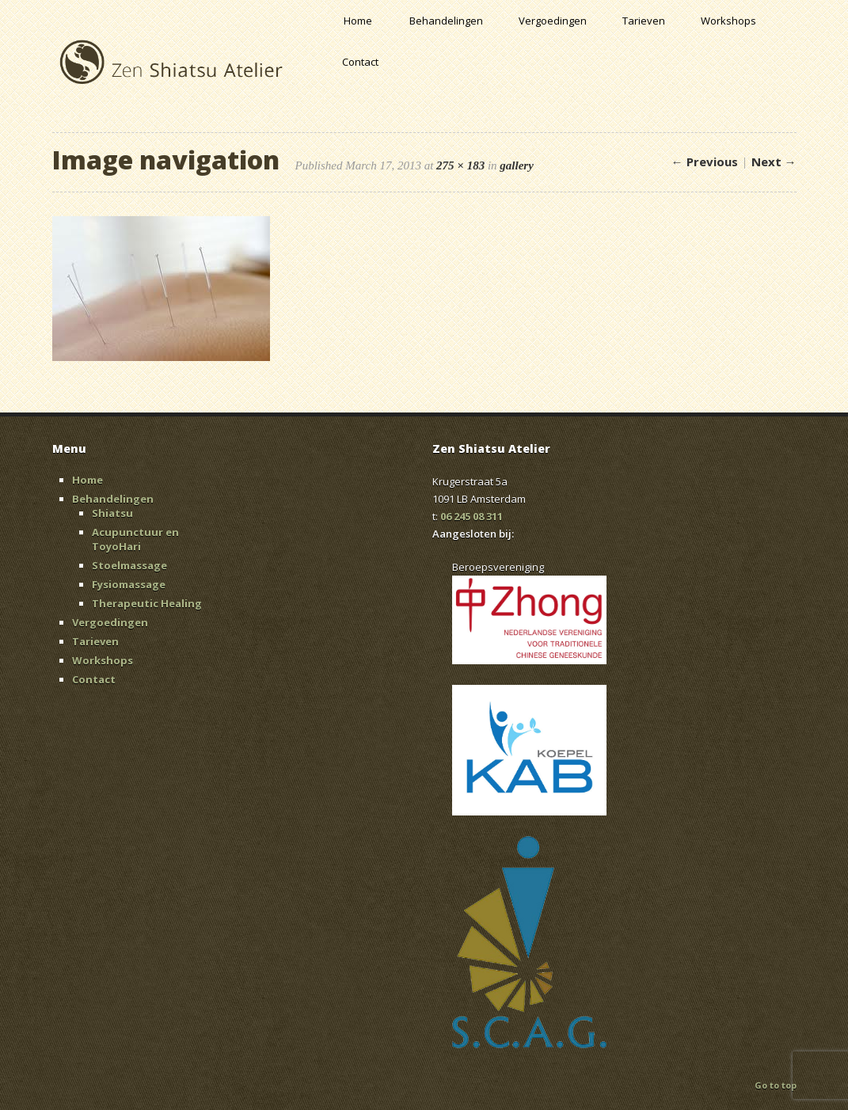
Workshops (728, 20)
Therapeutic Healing (147, 603)
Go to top (776, 1085)
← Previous (704, 161)
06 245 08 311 (471, 516)
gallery (517, 165)
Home (358, 20)
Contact (360, 62)
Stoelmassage (129, 565)
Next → (774, 161)
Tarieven (643, 20)
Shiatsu (112, 513)
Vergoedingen (553, 20)
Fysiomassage (128, 584)
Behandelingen (446, 20)
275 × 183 (460, 165)
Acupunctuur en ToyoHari (135, 539)
